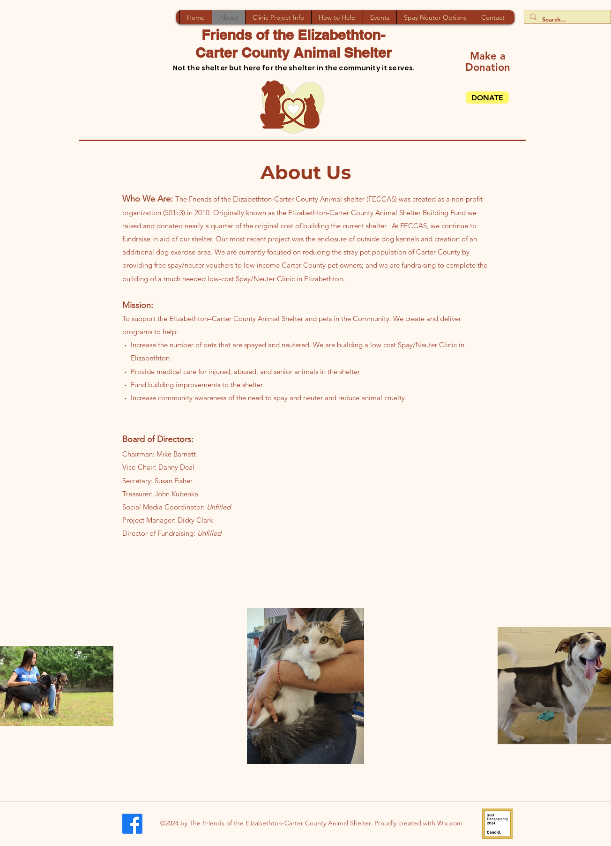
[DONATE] (487, 97)
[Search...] (566, 19)
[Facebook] (132, 824)
